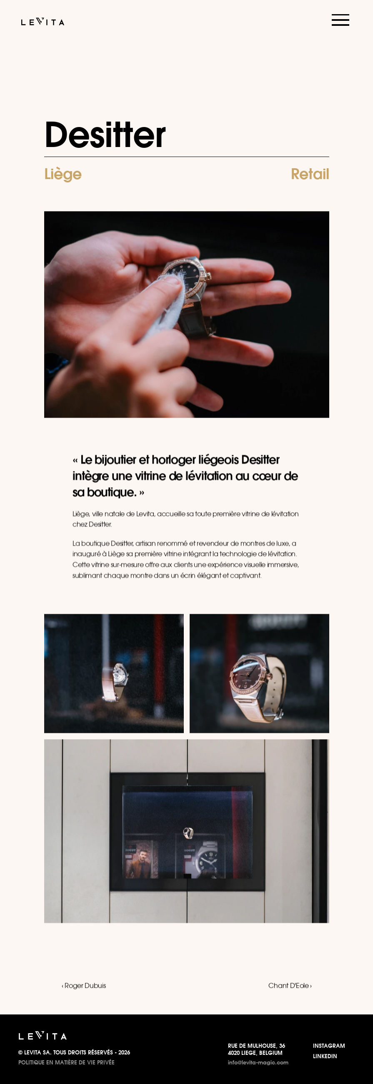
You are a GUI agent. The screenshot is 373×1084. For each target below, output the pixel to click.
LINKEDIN (325, 1056)
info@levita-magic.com (258, 1062)
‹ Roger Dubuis (84, 986)
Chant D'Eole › (290, 986)
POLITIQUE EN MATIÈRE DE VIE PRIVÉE (66, 1062)
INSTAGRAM (329, 1045)
